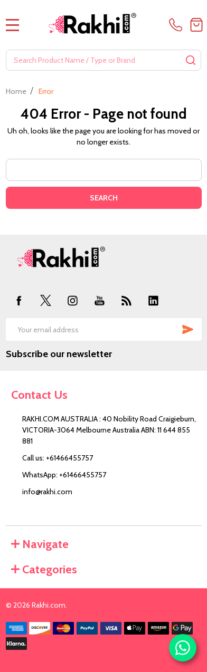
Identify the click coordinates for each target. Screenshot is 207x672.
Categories (44, 569)
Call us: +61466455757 (57, 458)
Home (16, 91)
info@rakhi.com (47, 491)
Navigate (40, 544)
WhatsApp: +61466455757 (64, 474)
